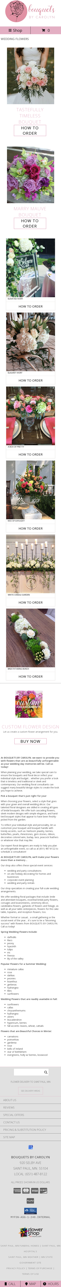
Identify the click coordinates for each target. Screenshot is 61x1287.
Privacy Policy (16, 1268)
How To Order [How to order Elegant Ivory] (31, 380)
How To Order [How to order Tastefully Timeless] (30, 130)
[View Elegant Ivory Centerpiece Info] (30, 342)
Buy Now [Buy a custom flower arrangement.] (30, 741)
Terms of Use (30, 1273)
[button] (30, 1211)
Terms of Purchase (40, 1268)
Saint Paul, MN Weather (23, 1257)
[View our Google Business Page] (30, 1149)
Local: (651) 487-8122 (30, 1174)
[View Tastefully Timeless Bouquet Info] (30, 75)
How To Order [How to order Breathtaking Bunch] (31, 676)
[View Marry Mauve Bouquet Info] (30, 175)
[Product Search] (31, 1072)
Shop (15, 30)
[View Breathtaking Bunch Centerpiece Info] (30, 638)
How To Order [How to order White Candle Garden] (31, 602)
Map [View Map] (30, 1284)
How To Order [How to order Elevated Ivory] (31, 306)
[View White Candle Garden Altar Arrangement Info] (30, 564)
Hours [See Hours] (51, 1284)
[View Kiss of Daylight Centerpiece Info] (30, 490)
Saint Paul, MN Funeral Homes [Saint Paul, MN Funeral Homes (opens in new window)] (19, 1245)
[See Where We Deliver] (30, 1090)
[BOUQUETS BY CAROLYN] (30, 21)
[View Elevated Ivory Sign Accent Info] (30, 268)
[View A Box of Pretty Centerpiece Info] (30, 416)
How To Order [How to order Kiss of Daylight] (31, 528)
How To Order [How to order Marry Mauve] (30, 223)
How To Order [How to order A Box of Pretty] (31, 454)
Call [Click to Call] (10, 1284)
